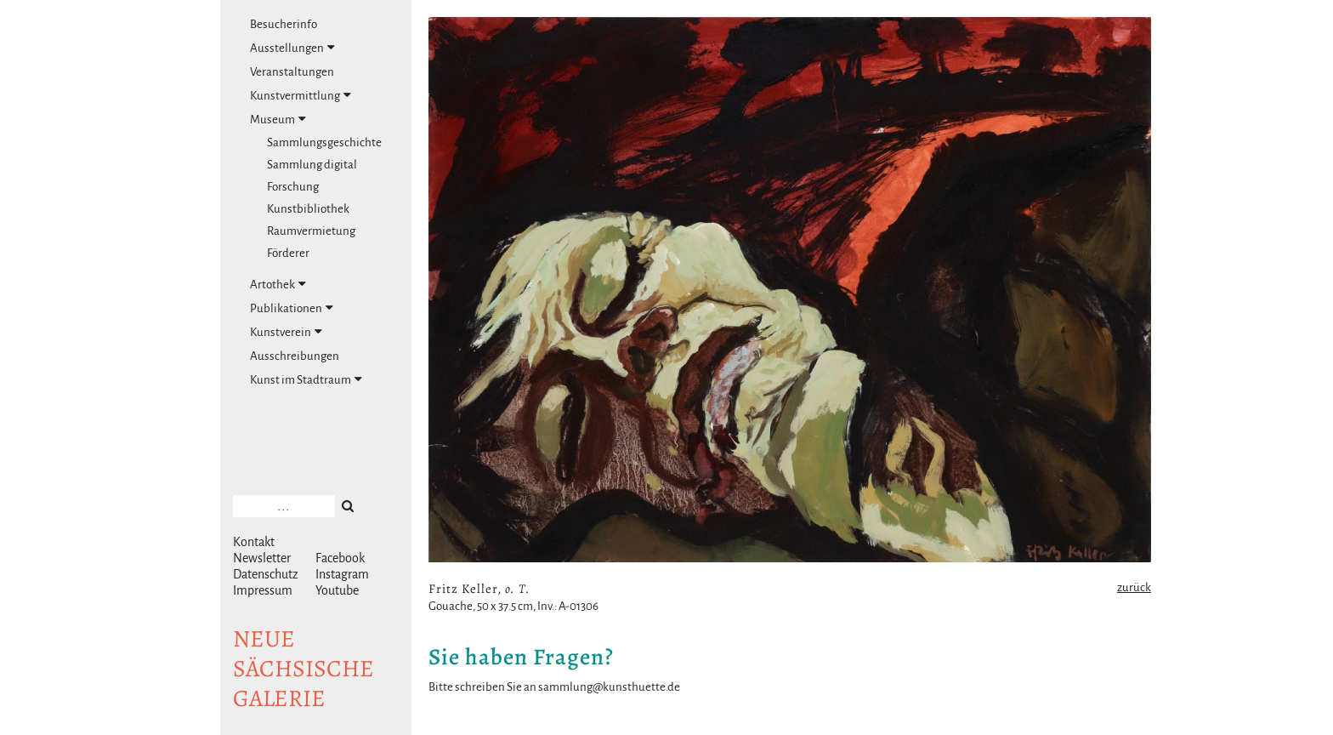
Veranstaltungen (292, 72)
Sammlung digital (312, 164)
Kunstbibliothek (308, 208)
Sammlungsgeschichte (324, 142)
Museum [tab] (278, 119)
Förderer (288, 253)
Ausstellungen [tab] (292, 47)
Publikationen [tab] (291, 308)
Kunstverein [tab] (286, 332)
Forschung (293, 186)
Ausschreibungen (294, 356)
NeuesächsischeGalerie (303, 669)
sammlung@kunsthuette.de (609, 687)
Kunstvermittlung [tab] (300, 95)
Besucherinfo (283, 24)
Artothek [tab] (278, 284)
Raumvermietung (311, 231)
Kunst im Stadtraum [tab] (306, 379)
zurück (1134, 587)
